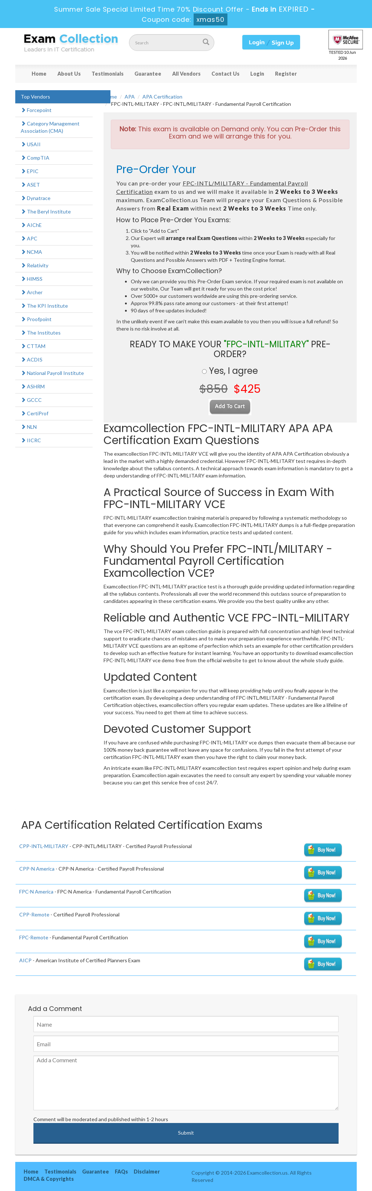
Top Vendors (35, 96)
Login (257, 74)
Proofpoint (36, 319)
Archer (32, 292)
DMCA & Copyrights (49, 1179)
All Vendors (186, 74)
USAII (31, 144)
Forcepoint (36, 110)
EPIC (30, 171)
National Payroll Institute (52, 373)
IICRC (31, 440)
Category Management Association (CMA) (50, 127)
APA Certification (162, 96)
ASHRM (33, 386)
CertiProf (34, 413)
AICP (25, 960)
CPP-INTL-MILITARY (43, 846)
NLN (29, 427)
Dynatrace (35, 198)
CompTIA (35, 158)
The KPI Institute (44, 306)
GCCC (31, 400)
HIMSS (32, 279)
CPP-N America (36, 869)
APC (29, 238)
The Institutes (41, 332)
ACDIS (32, 359)
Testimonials (108, 74)
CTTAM (33, 346)
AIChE (31, 225)
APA (130, 96)
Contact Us (225, 74)
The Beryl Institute (46, 211)
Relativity (34, 265)
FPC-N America (36, 891)
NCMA (31, 252)
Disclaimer (147, 1171)
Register (286, 74)
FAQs (121, 1171)
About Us (69, 74)
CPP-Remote (34, 914)
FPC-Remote (33, 937)
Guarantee (147, 74)
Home (39, 74)
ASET (30, 184)
